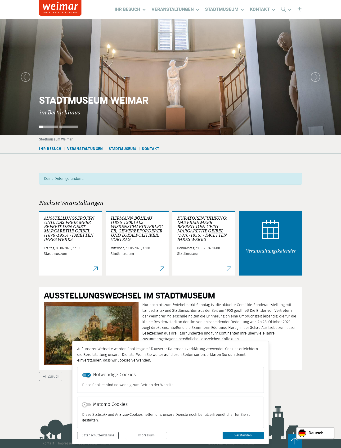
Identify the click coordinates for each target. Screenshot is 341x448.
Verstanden (243, 435)
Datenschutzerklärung (97, 435)
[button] (25, 77)
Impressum (146, 435)
